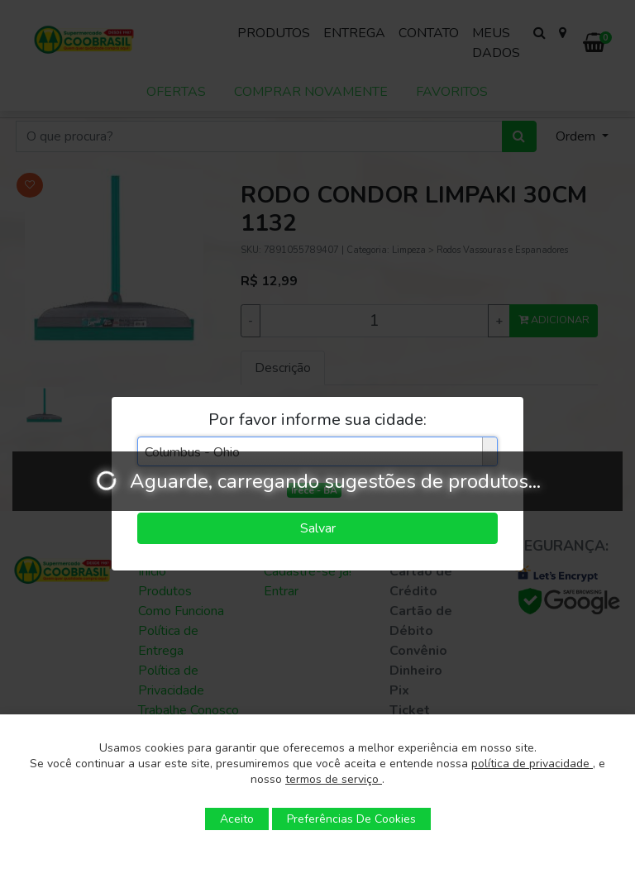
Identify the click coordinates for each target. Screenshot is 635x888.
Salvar (318, 528)
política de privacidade (532, 763)
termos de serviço (333, 779)
